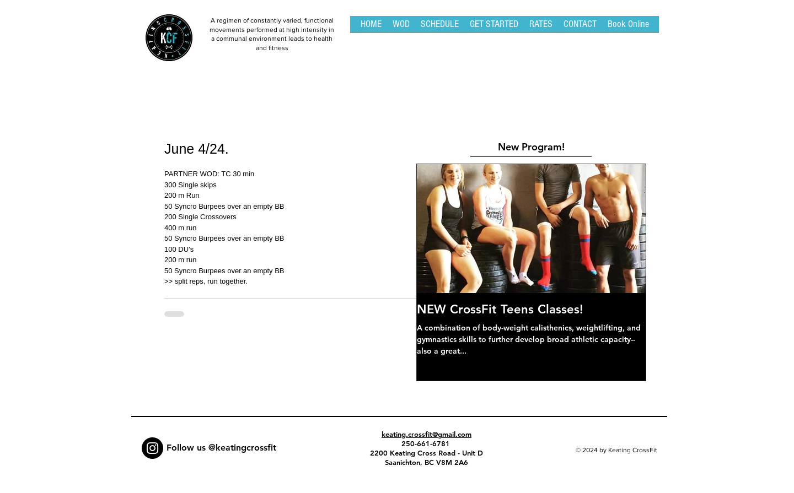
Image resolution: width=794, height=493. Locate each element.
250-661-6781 (426, 443)
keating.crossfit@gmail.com (426, 434)
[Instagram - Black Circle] (152, 448)
